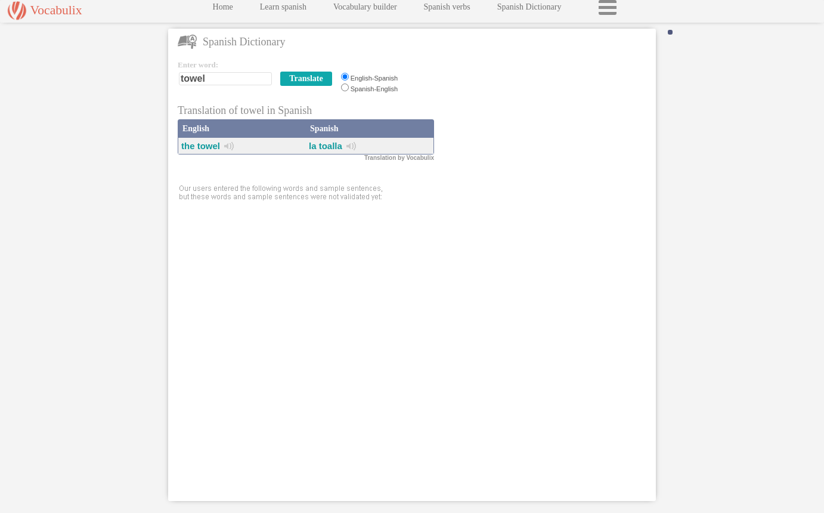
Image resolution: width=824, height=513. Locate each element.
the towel (200, 146)
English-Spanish (374, 78)
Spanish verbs (447, 10)
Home (223, 10)
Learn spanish (283, 10)
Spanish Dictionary (529, 10)
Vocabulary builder (365, 10)
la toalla (325, 146)
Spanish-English (374, 88)
